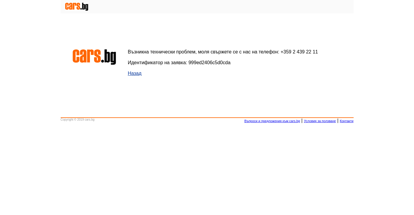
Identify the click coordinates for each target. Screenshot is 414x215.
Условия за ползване (320, 121)
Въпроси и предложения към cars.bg (272, 121)
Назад (135, 73)
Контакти (347, 121)
